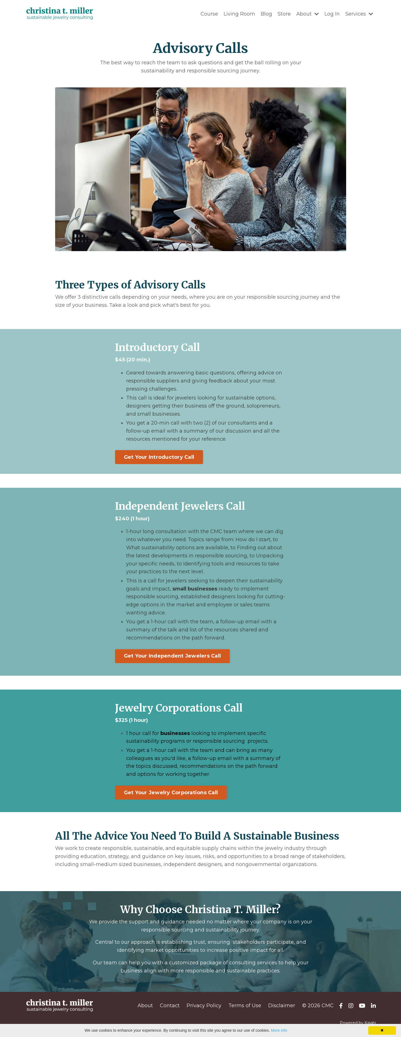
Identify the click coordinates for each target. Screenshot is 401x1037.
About (307, 14)
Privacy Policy (204, 1005)
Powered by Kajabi (358, 1022)
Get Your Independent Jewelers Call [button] (172, 656)
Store (284, 14)
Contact (170, 1005)
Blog (266, 14)
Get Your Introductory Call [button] (159, 457)
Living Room (239, 14)
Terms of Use (244, 1005)
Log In (332, 14)
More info (279, 1030)
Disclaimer (281, 1005)
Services (359, 14)
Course (209, 14)
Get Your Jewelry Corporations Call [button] (171, 793)
